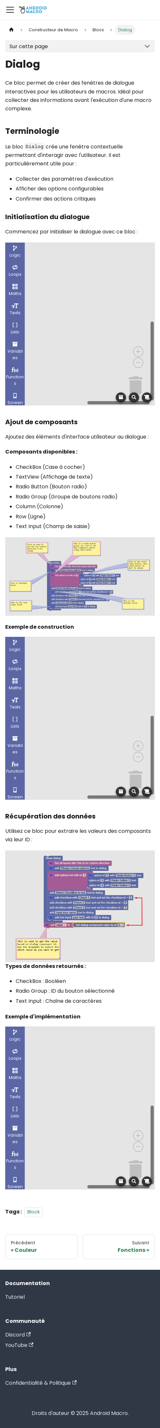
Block (33, 1212)
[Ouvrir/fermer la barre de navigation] (10, 10)
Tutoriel (15, 1297)
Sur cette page (28, 46)
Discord (18, 1334)
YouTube (19, 1345)
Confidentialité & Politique (41, 1383)
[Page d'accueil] (11, 30)
